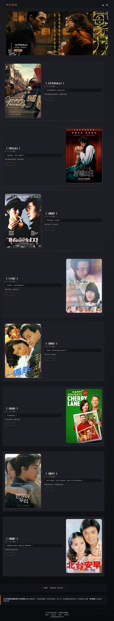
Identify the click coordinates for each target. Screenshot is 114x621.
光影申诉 (66, 615)
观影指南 (53, 615)
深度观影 (18, 50)
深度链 (60, 615)
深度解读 (49, 98)
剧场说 (47, 615)
